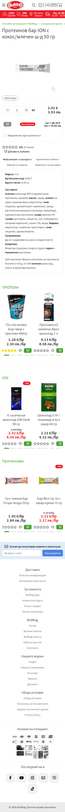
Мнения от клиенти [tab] (17, 164)
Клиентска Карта (32, 600)
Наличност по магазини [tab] (47, 164)
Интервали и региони (32, 581)
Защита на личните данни (32, 709)
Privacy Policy (32, 715)
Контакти (32, 648)
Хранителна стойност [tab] (47, 159)
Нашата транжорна (32, 667)
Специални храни (51, 23)
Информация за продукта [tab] (17, 159)
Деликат (32, 684)
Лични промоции (32, 611)
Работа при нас (32, 642)
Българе (32, 673)
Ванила (32, 678)
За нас (32, 625)
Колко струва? (32, 606)
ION (16, 174)
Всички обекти (32, 631)
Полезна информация (32, 575)
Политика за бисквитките (32, 703)
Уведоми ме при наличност (24, 135)
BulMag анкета (32, 636)
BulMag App (33, 595)
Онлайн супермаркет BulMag (19, 23)
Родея (32, 662)
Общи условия (32, 698)
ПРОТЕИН (10, 98)
